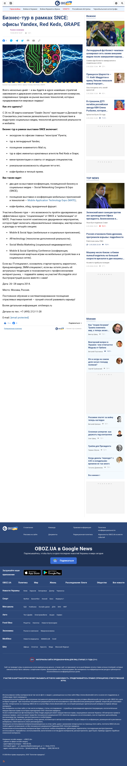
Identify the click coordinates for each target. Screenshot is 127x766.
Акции (51, 615)
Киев (25, 591)
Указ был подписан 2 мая (97, 223)
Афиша (26, 647)
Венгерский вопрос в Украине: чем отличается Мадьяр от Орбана (100, 345)
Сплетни (34, 647)
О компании (28, 527)
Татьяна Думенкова (95, 468)
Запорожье (42, 591)
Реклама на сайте (30, 534)
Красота (43, 647)
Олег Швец (92, 438)
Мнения (91, 318)
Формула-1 (60, 599)
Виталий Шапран (94, 424)
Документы (52, 534)
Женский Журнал (62, 647)
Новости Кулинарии (49, 623)
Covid (54, 639)
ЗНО (59, 607)
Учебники (32, 607)
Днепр (51, 591)
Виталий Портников (95, 352)
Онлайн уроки (44, 607)
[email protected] (20, 317)
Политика (23, 582)
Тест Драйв (27, 615)
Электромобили (41, 615)
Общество (102, 582)
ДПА (53, 607)
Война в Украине (30, 9)
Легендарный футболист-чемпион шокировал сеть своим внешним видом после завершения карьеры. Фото (105, 53)
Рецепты (26, 623)
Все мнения (93, 475)
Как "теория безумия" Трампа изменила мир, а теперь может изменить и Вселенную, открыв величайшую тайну (98, 328)
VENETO (66, 9)
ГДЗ (25, 607)
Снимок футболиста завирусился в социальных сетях (101, 62)
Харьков (33, 591)
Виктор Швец (93, 334)
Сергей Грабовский (95, 369)
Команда (51, 527)
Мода (51, 647)
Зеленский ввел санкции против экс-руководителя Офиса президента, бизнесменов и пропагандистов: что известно (103, 215)
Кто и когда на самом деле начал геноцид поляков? (98, 362)
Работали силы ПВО (94, 241)
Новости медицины (31, 639)
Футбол (26, 599)
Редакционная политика (13, 328)
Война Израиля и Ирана (50, 9)
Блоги (84, 582)
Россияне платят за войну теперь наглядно (100, 418)
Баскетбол (35, 599)
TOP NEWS (92, 178)
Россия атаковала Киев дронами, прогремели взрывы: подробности (104, 235)
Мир (36, 582)
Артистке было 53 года (95, 115)
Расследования (73, 582)
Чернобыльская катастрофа (105, 9)
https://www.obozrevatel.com (86, 695)
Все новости (118, 582)
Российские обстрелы (81, 9)
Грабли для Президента (99, 446)
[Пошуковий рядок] (122, 3)
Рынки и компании (17, 30)
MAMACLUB (45, 639)
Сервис (59, 615)
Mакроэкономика (47, 631)
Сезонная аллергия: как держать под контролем (100, 433)
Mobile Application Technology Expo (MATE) (52, 200)
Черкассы (60, 591)
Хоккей (44, 599)
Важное (91, 16)
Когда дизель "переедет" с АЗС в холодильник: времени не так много (101, 461)
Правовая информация (82, 527)
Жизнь (53, 582)
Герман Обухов (93, 450)
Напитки (36, 623)
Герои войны (15, 9)
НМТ (65, 607)
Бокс (51, 599)
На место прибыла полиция (97, 263)
